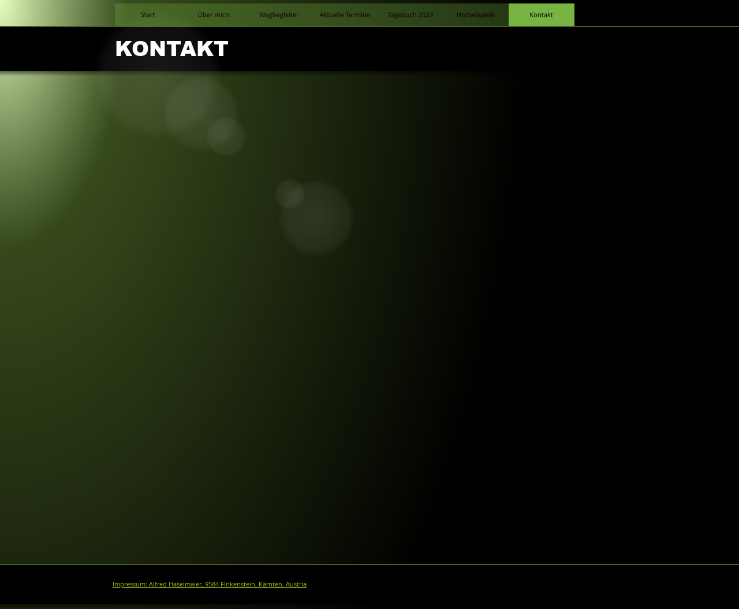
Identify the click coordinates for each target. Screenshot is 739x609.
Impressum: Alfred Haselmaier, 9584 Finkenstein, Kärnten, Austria (210, 584)
